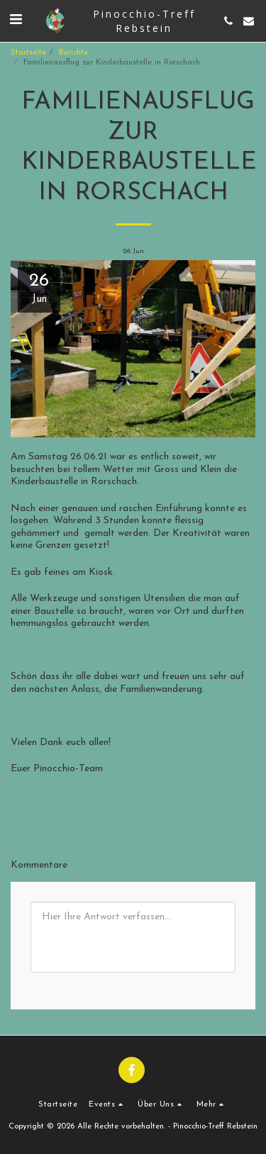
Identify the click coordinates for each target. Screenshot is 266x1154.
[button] (16, 21)
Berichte (73, 53)
